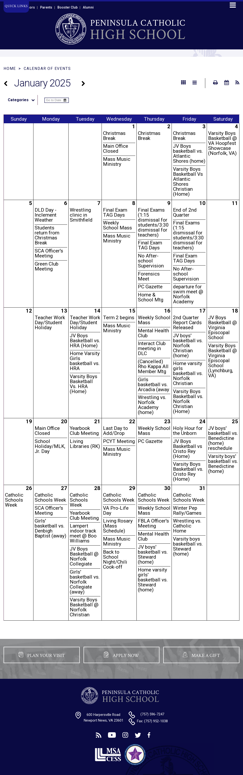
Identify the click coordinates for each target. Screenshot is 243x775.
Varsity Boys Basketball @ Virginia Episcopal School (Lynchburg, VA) (222, 360)
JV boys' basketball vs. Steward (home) (153, 554)
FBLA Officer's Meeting (153, 523)
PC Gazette (150, 287)
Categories (22, 100)
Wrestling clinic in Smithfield (81, 215)
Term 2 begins (118, 317)
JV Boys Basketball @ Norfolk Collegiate (84, 556)
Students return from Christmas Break (47, 235)
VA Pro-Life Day (116, 510)
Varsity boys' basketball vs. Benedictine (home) (223, 463)
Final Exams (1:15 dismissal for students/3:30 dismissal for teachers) (153, 222)
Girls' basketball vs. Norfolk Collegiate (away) (85, 582)
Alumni (88, 7)
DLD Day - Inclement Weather (45, 215)
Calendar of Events (47, 68)
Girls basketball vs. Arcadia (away (153, 384)
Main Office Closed (115, 148)
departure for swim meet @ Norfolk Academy (188, 294)
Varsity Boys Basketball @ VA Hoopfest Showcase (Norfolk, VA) (222, 143)
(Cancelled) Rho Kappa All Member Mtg (153, 366)
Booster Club (67, 7)
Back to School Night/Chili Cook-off (115, 559)
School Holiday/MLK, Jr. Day (50, 446)
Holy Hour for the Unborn (188, 430)
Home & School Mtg (150, 297)
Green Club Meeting (46, 266)
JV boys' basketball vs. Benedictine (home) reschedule (223, 438)
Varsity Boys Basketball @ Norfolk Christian (84, 607)
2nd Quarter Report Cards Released (187, 322)
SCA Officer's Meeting (49, 253)
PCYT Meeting (119, 441)
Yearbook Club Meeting (84, 430)
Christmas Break (114, 135)
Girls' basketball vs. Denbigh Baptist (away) (50, 528)
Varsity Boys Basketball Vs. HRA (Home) (83, 384)
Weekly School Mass (117, 225)
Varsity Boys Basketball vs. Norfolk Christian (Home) (188, 401)
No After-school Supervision (151, 261)
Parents (46, 7)
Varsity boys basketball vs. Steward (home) (188, 546)
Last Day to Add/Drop (115, 430)
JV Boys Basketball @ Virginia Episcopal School (222, 327)
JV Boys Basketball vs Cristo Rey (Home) (187, 448)
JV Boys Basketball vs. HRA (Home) (85, 340)
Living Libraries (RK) (85, 443)
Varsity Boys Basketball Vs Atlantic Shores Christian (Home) (188, 181)
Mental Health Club (153, 333)
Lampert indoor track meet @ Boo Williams (83, 533)
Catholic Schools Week (14, 500)
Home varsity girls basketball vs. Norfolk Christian (188, 373)
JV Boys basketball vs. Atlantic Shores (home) (189, 153)
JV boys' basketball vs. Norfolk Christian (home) (188, 345)
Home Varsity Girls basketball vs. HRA (85, 361)
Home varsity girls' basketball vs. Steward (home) (153, 580)
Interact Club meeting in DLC (152, 348)
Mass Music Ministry (116, 161)
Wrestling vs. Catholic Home (187, 526)
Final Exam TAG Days (115, 212)
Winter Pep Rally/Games (187, 510)
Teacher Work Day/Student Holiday (50, 322)
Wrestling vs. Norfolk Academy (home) (152, 405)
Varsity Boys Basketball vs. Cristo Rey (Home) (188, 471)
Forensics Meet (149, 276)
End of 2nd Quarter (185, 212)
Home (10, 68)
